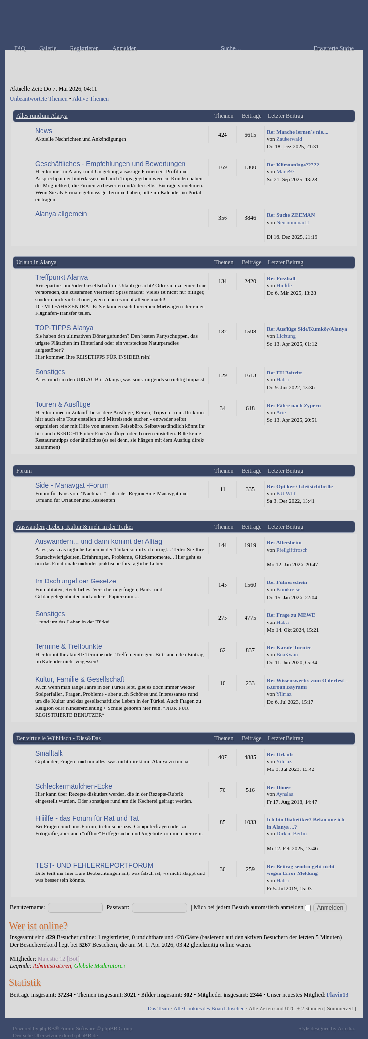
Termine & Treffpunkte (68, 646)
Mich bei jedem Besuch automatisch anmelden (252, 907)
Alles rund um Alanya (42, 115)
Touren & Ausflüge (63, 404)
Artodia (346, 1028)
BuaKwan (287, 654)
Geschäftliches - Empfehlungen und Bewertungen (110, 163)
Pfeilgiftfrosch (291, 550)
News (43, 131)
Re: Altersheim (284, 542)
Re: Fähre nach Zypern (294, 405)
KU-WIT (286, 493)
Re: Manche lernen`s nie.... (297, 132)
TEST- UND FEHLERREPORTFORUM (94, 865)
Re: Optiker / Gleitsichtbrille (300, 486)
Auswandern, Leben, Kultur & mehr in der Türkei (74, 526)
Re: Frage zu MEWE (291, 615)
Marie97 (285, 171)
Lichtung (286, 336)
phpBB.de (87, 1035)
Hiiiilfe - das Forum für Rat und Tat (87, 818)
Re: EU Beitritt (284, 372)
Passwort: (118, 907)
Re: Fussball (281, 278)
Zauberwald (289, 139)
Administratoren (52, 965)
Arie (281, 412)
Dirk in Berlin (291, 833)
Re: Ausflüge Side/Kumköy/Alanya (307, 329)
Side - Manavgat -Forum (72, 485)
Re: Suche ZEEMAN (291, 215)
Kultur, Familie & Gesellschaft (79, 679)
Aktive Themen (90, 98)
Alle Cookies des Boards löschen (208, 1008)
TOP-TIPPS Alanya (64, 328)
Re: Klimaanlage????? (293, 164)
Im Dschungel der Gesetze (75, 581)
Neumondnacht (292, 222)
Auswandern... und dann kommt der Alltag (98, 541)
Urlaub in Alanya (36, 262)
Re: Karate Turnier (289, 647)
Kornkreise (288, 589)
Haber (282, 379)
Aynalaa (285, 794)
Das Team (158, 1008)
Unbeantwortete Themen (39, 98)
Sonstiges (50, 371)
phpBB (47, 1028)
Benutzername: (27, 907)
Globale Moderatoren (99, 965)
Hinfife (284, 285)
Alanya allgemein (61, 214)
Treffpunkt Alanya (61, 277)
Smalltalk (49, 753)
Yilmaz (284, 694)
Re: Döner (279, 787)
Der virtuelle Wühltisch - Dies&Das (58, 738)
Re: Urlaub (280, 754)
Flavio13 (337, 994)
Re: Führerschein (287, 582)
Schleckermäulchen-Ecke (73, 786)
